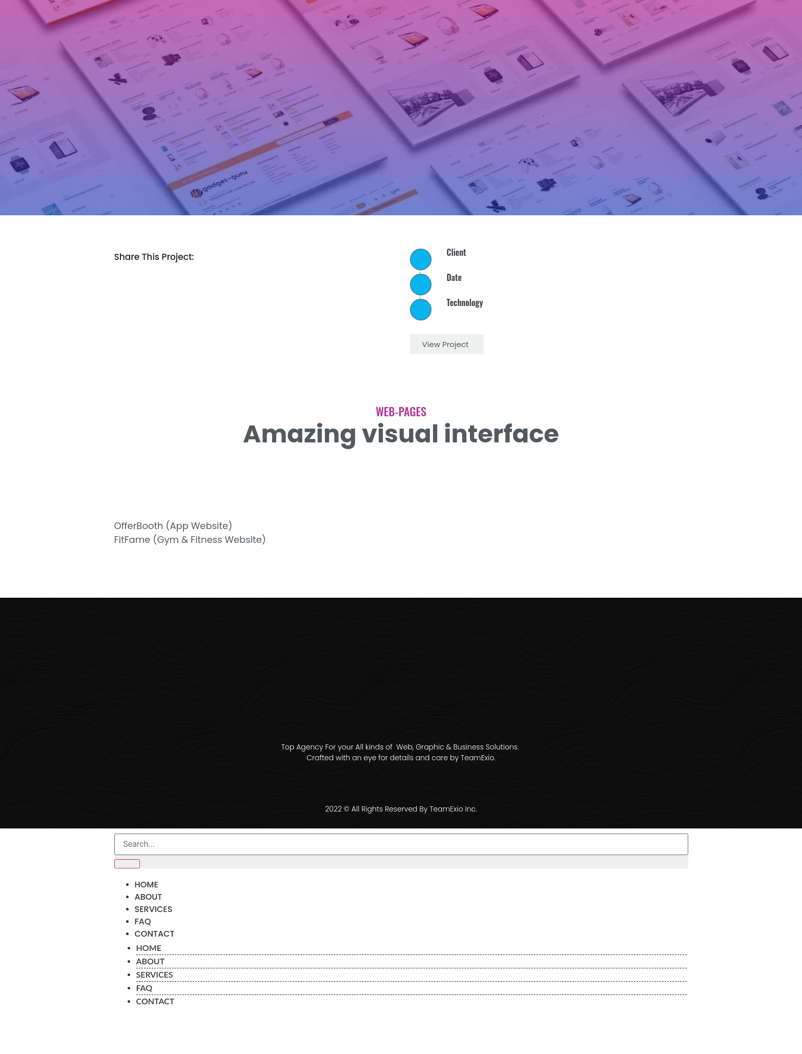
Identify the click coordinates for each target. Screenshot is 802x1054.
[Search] (127, 863)
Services (154, 909)
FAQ (143, 921)
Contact (155, 934)
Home (146, 884)
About (148, 897)
